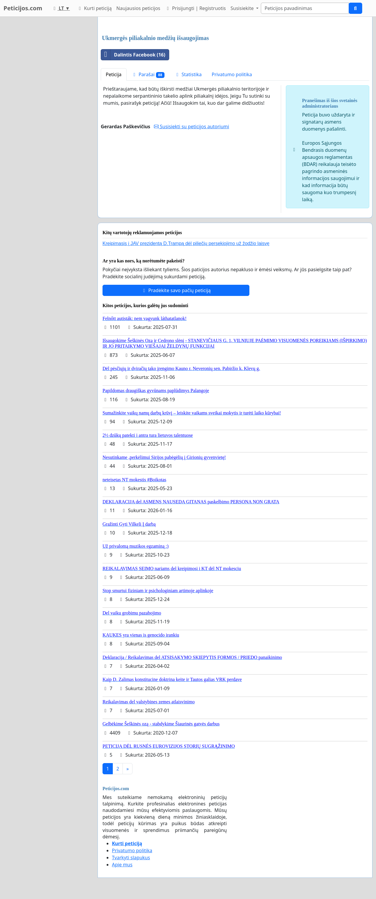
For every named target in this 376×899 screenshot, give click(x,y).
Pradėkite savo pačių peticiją (176, 290)
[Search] (305, 8)
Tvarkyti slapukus (131, 857)
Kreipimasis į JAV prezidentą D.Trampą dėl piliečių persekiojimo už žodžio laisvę (186, 243)
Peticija (114, 74)
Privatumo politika (232, 74)
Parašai (148, 74)
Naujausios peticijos (138, 8)
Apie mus (122, 864)
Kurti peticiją (94, 8)
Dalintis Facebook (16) (133, 54)
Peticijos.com (23, 8)
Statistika (188, 74)
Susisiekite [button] (243, 8)
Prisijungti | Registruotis (195, 8)
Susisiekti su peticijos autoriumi (191, 126)
